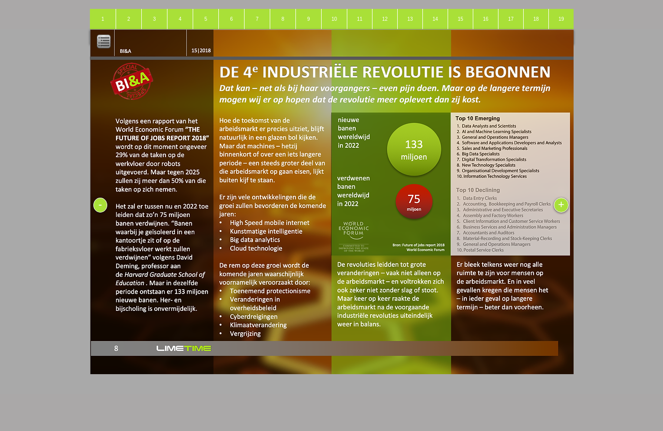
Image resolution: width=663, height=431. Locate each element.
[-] (100, 205)
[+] (561, 205)
